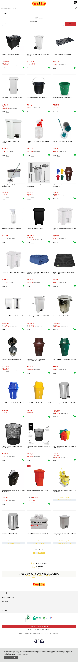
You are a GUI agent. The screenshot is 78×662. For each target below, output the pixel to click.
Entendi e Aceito (11, 658)
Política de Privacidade (22, 654)
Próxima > (41, 562)
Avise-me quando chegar (64, 508)
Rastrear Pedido (10, 603)
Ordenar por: (33, 21)
